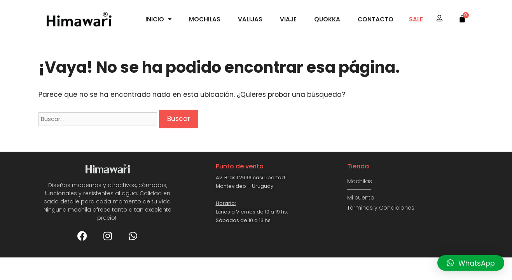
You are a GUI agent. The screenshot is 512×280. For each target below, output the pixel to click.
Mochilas (204, 19)
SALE (416, 19)
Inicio (158, 19)
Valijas (250, 19)
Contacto (375, 19)
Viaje (288, 19)
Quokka (327, 19)
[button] (470, 263)
